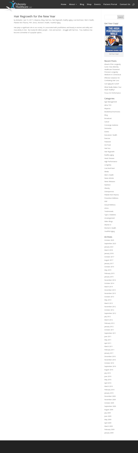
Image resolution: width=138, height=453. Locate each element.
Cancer (106, 122)
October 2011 (109, 330)
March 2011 (108, 346)
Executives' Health (110, 135)
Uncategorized (109, 218)
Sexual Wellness (110, 205)
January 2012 (108, 327)
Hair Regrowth (57, 20)
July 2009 (107, 413)
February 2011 (109, 350)
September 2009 (110, 406)
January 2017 (108, 263)
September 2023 (110, 243)
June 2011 (107, 336)
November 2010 (110, 360)
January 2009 (108, 433)
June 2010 (107, 376)
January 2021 (108, 247)
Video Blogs (108, 221)
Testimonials (108, 211)
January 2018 (108, 253)
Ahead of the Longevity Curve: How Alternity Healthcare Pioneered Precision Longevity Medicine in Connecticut (112, 69)
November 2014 (110, 280)
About (72, 5)
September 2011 (110, 333)
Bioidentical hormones (112, 112)
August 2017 (108, 260)
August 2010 (108, 370)
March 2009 (108, 426)
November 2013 (110, 293)
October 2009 (109, 403)
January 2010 (108, 393)
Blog (82, 5)
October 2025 (109, 240)
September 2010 (110, 366)
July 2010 (107, 373)
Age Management (110, 102)
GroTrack (107, 145)
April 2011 (107, 343)
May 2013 (107, 300)
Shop (89, 5)
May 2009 (107, 419)
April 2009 (107, 423)
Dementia (107, 128)
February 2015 (109, 273)
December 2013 (110, 290)
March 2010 (108, 386)
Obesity (107, 188)
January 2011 (108, 353)
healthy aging (67, 20)
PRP (30, 23)
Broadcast (108, 118)
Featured (107, 142)
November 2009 (110, 400)
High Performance (110, 161)
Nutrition (107, 185)
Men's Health (89, 20)
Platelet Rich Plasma (21, 23)
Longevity (107, 165)
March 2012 (108, 320)
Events (97, 5)
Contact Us (125, 5)
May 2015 (107, 270)
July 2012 (107, 316)
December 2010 (110, 356)
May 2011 (107, 340)
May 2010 (107, 380)
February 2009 (109, 429)
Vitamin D (107, 225)
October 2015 (109, 267)
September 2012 (110, 313)
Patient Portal (110, 5)
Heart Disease (109, 158)
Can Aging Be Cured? (111, 84)
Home (63, 5)
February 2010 (109, 390)
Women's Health (43, 23)
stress (35, 23)
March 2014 (108, 287)
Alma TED (107, 105)
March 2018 (108, 250)
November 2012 (110, 307)
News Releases (109, 181)
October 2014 (109, 283)
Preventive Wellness (111, 198)
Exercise (107, 138)
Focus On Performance (112, 93)
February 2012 (109, 323)
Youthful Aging (55, 23)
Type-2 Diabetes (110, 215)
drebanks (19, 20)
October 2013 (109, 297)
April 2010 (107, 383)
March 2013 (108, 303)
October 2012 (109, 310)
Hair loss (48, 20)
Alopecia (37, 20)
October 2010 (109, 363)
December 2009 (110, 396)
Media (106, 172)
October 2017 (109, 257)
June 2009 (107, 416)
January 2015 (108, 277)
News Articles (109, 178)
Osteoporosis (109, 191)
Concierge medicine (111, 125)
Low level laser (78, 20)
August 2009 (108, 410)
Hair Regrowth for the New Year (34, 16)
